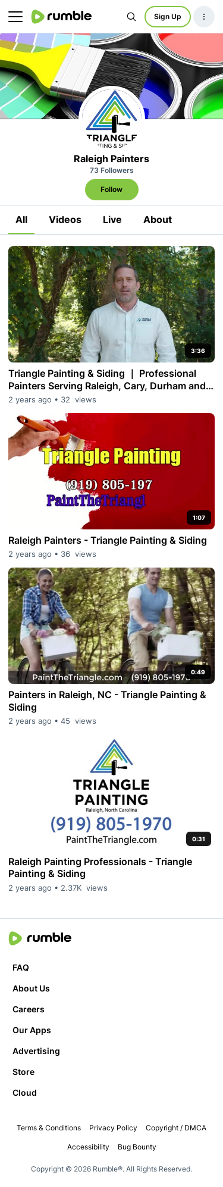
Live (112, 219)
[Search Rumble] (131, 16)
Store (23, 1072)
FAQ (20, 967)
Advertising (36, 1051)
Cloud (24, 1092)
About (157, 219)
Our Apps (31, 1030)
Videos (65, 219)
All (21, 219)
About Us (31, 988)
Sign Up (167, 16)
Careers (28, 1009)
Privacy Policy (113, 1127)
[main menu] (15, 16)
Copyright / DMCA (176, 1127)
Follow (111, 189)
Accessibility (88, 1146)
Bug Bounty (137, 1146)
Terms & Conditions (49, 1127)
